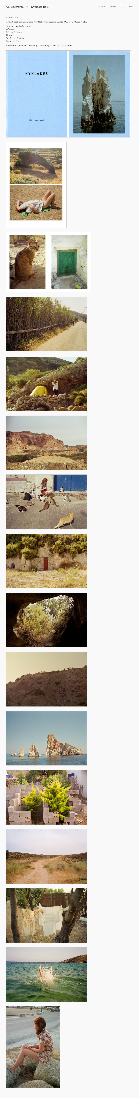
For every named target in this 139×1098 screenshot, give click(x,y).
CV (122, 6)
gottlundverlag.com (45, 45)
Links (130, 6)
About (102, 6)
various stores (65, 45)
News (113, 6)
